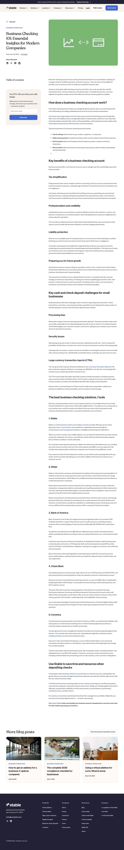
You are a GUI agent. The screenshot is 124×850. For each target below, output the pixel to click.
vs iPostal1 (104, 811)
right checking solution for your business (72, 673)
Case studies (86, 811)
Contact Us (65, 815)
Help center (85, 823)
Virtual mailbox (46, 811)
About (64, 807)
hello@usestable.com (14, 817)
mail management (66, 429)
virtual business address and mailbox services (72, 425)
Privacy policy (66, 827)
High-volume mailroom (49, 815)
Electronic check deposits (50, 823)
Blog (83, 807)
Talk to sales (97, 8)
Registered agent (47, 819)
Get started (112, 8)
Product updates (87, 819)
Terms (64, 823)
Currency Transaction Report (99, 366)
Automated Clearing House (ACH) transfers (64, 123)
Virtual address (47, 807)
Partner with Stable (87, 815)
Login (88, 8)
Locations (45, 827)
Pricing (80, 8)
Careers (64, 819)
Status (84, 831)
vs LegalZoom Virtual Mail (109, 807)
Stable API (85, 827)
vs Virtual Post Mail (107, 815)
